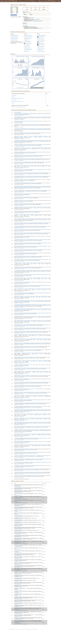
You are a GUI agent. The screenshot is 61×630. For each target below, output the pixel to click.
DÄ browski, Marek (14, 35)
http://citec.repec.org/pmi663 (31, 26)
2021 (12, 485)
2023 (12, 551)
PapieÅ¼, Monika (14, 38)
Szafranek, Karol (27, 38)
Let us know (40, 28)
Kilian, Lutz (40, 38)
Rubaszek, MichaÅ (28, 35)
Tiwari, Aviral (27, 46)
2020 (12, 522)
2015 (12, 488)
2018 (12, 560)
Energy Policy (13, 96)
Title (15, 483)
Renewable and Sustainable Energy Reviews (17, 98)
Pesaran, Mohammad (41, 35)
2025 (12, 557)
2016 (12, 494)
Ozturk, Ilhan (40, 41)
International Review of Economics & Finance (18, 101)
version (21, 543)
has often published (36, 19)
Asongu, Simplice (27, 43)
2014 (12, 528)
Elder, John (40, 49)
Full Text (15, 486)
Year (12, 112)
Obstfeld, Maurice (41, 51)
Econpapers (19, 115)
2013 (12, 491)
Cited (46, 483)
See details (32, 17)
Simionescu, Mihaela (28, 49)
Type (43, 483)
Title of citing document (18, 112)
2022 (12, 525)
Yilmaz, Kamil (40, 46)
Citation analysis (19, 486)
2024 (12, 566)
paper (23, 115)
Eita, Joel (26, 51)
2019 (12, 520)
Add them (30, 28)
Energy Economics (14, 95)
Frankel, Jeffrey (41, 43)
